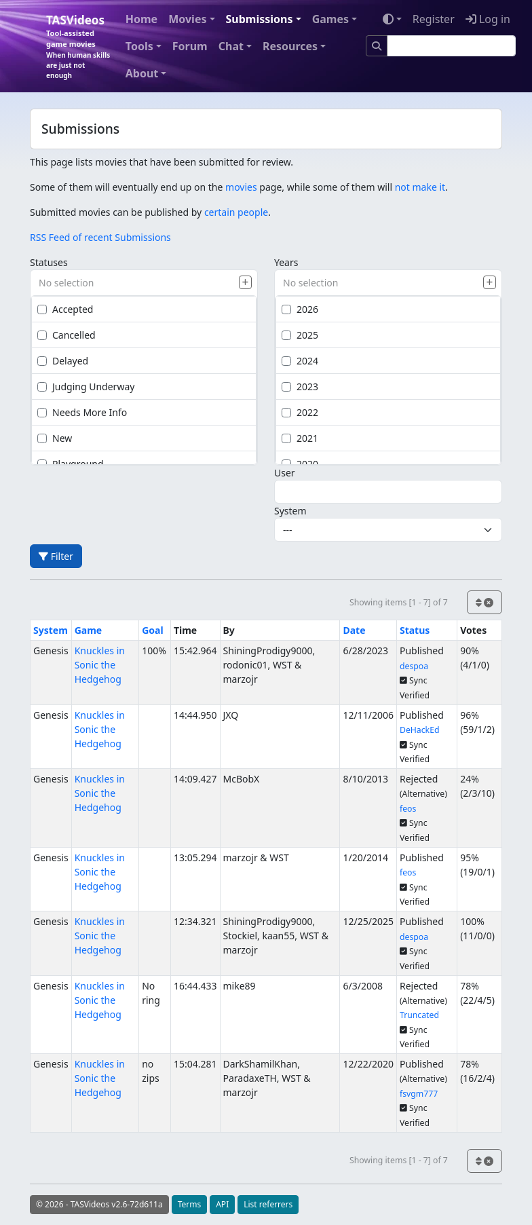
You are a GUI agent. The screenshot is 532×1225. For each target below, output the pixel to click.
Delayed (62, 360)
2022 (300, 412)
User (284, 472)
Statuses (49, 262)
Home (141, 19)
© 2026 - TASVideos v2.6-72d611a (99, 1204)
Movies (187, 19)
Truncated (419, 1015)
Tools (139, 46)
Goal (152, 630)
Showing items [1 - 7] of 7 (398, 602)
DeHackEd (420, 730)
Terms (190, 1204)
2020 (300, 463)
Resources (290, 46)
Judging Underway (85, 386)
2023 (300, 386)
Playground (70, 463)
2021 (300, 438)
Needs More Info (82, 412)
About (142, 73)
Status (415, 630)
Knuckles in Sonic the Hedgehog (100, 664)
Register (434, 19)
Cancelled (66, 334)
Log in (488, 19)
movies (241, 187)
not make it (420, 187)
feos (408, 808)
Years (286, 262)
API (222, 1204)
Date (354, 630)
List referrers (268, 1204)
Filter (56, 556)
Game (88, 630)
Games (330, 19)
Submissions (259, 19)
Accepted (65, 309)
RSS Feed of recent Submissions (100, 237)
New (54, 438)
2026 (300, 309)
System (290, 510)
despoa (414, 666)
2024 (300, 360)
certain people (236, 212)
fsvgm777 (419, 1093)
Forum (190, 46)
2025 (300, 334)
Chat (231, 46)
